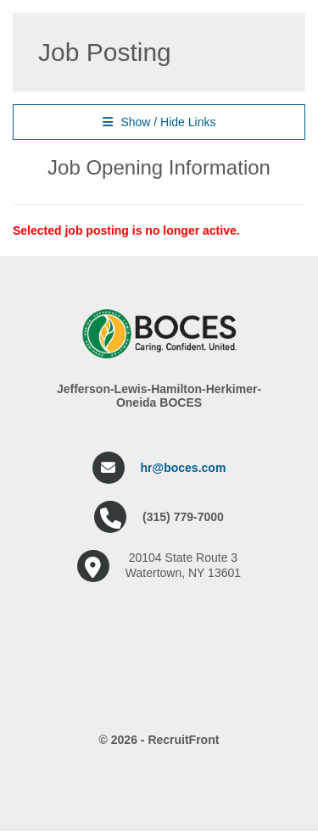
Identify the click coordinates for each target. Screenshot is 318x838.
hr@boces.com (183, 467)
